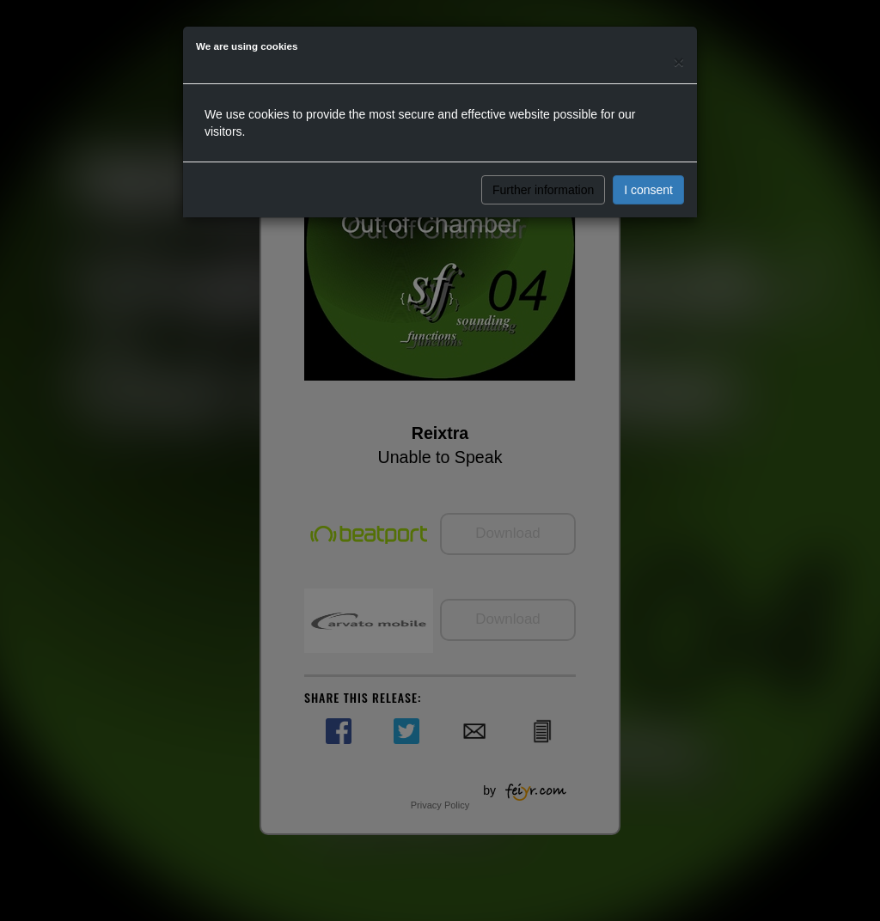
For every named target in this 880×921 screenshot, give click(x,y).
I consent (648, 190)
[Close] (679, 61)
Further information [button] (543, 190)
